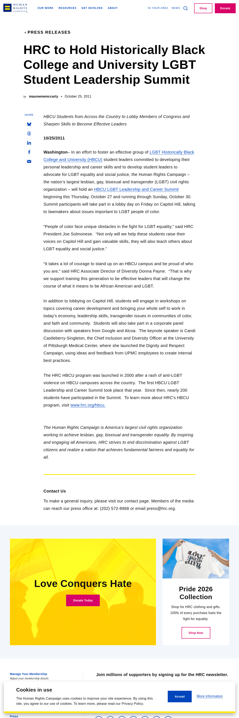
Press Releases (47, 32)
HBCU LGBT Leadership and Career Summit (136, 189)
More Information (210, 696)
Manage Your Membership (28, 674)
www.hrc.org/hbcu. (88, 405)
